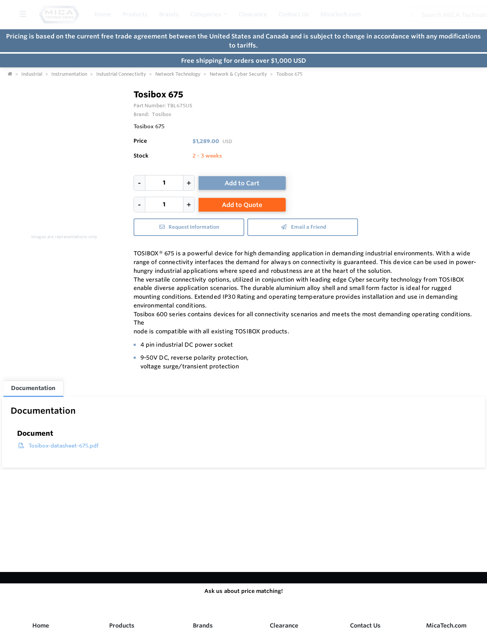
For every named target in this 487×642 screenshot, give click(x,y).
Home (40, 625)
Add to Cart (241, 183)
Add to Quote (242, 205)
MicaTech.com (446, 625)
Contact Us (365, 625)
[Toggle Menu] (22, 14)
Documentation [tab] (33, 388)
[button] (209, 15)
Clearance (284, 625)
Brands (203, 625)
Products (121, 625)
